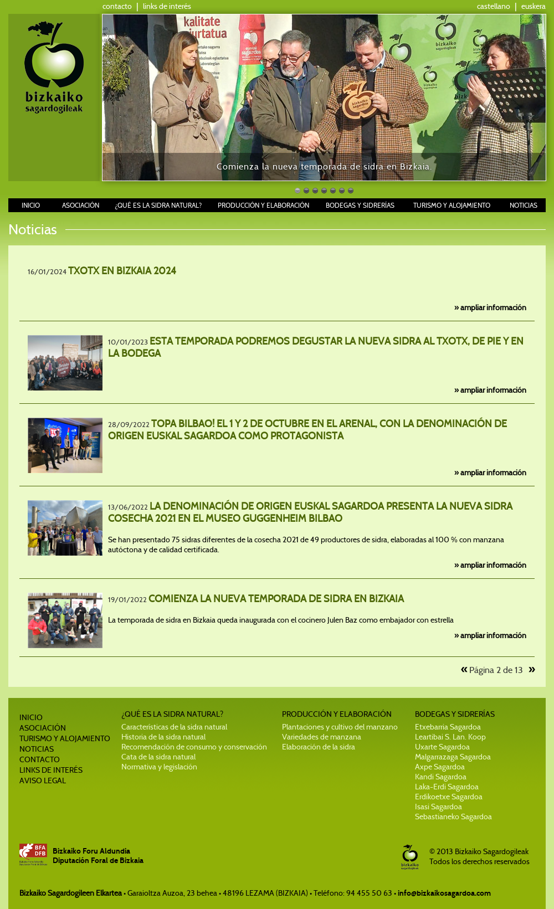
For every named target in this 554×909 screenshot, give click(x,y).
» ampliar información (490, 307)
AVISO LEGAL (42, 780)
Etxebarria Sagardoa (448, 727)
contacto (117, 6)
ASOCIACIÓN (80, 205)
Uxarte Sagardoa (442, 747)
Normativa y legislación (159, 767)
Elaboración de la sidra (318, 747)
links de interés (167, 6)
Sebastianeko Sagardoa (453, 816)
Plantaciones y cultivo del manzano (340, 727)
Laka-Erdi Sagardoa (447, 787)
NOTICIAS (523, 205)
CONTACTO (39, 759)
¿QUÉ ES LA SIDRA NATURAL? (158, 205)
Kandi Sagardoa (440, 777)
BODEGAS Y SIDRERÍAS (360, 205)
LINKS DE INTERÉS (51, 770)
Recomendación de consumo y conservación (194, 747)
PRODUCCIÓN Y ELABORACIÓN (263, 205)
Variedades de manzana (321, 737)
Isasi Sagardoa (438, 807)
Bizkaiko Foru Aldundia (91, 851)
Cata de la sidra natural (158, 757)
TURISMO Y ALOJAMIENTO (451, 205)
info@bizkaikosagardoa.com (444, 893)
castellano (493, 6)
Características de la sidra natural (174, 727)
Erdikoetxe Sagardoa (449, 797)
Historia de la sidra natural (163, 737)
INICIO (31, 205)
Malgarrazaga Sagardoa (453, 757)
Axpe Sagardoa (440, 767)
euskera (533, 6)
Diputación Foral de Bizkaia (98, 860)
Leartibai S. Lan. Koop (450, 737)
